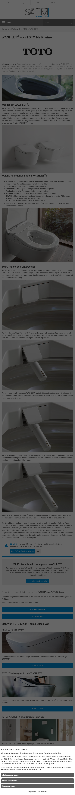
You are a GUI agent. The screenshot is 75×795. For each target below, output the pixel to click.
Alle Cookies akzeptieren (10, 775)
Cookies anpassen (8, 786)
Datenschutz (42, 792)
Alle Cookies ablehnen (9, 780)
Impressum (32, 792)
